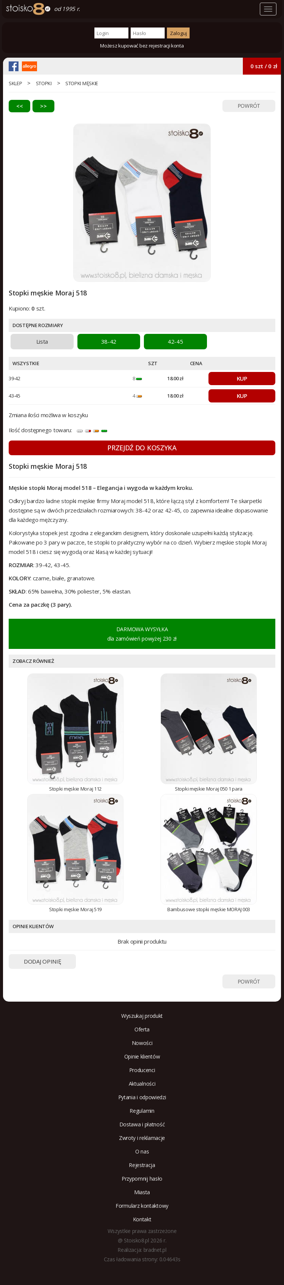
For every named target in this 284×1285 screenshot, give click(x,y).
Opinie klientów (142, 1056)
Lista (42, 341)
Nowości (142, 1042)
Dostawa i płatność (142, 1124)
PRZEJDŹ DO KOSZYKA (142, 447)
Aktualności (142, 1083)
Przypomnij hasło (142, 1178)
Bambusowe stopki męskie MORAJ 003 (208, 909)
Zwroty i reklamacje (142, 1137)
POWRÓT (249, 105)
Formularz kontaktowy (142, 1205)
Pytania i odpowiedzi (142, 1097)
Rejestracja (142, 1165)
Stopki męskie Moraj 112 (75, 788)
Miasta (142, 1192)
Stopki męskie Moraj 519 (75, 909)
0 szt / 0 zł (263, 66)
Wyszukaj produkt (142, 1015)
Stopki (44, 83)
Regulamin (142, 1110)
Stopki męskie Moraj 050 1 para (208, 788)
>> (43, 106)
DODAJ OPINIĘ (42, 961)
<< (19, 106)
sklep (15, 83)
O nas (142, 1151)
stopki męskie (81, 83)
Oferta (142, 1029)
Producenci (142, 1070)
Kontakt (142, 1219)
